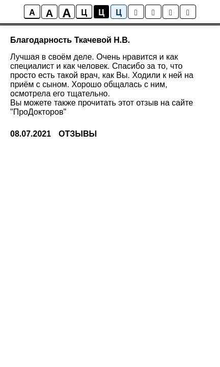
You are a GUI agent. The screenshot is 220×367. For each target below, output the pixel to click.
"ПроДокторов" (38, 112)
